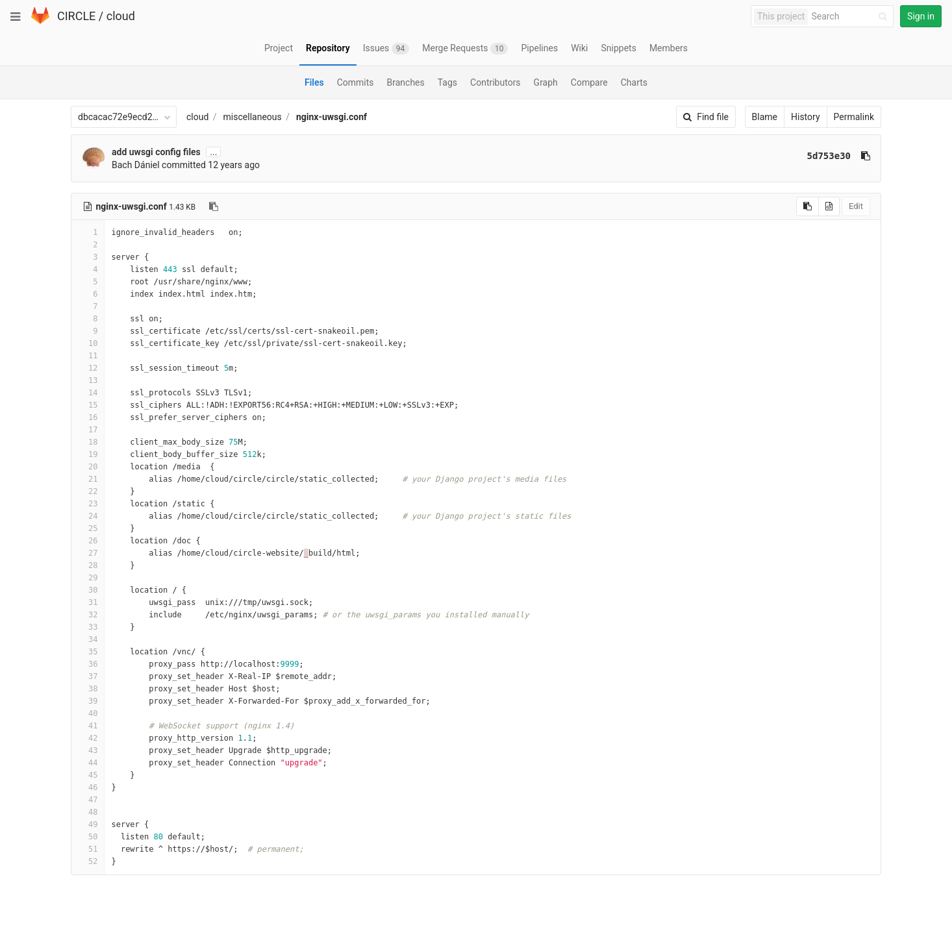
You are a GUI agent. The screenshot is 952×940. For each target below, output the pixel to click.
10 (87, 343)
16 (87, 417)
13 (87, 380)
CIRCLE (76, 16)
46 (87, 787)
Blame (764, 117)
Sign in (920, 16)
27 (87, 553)
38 (87, 688)
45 (87, 775)
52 (87, 861)
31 (87, 602)
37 (87, 676)
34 (87, 639)
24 (87, 516)
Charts (634, 82)
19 (87, 454)
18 (87, 442)
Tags (447, 82)
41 (87, 725)
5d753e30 (829, 156)
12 (87, 368)
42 (87, 738)
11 (87, 355)
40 (87, 713)
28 (87, 565)
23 (87, 503)
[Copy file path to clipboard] (213, 206)
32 (87, 614)
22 (87, 491)
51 (87, 849)
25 (87, 528)
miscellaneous (252, 117)
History (805, 117)
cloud (120, 16)
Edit (856, 206)
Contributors (495, 82)
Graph (546, 82)
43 (87, 750)
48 (87, 812)
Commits (355, 82)
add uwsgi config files (156, 152)
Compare (589, 82)
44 (87, 762)
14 (87, 392)
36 (87, 664)
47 (87, 799)
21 (87, 479)
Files (314, 82)
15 (87, 405)
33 (87, 627)
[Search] (851, 16)
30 (87, 590)
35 (87, 651)
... (213, 152)
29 (87, 577)
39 (87, 701)
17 (87, 429)
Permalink (854, 117)
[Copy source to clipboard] (807, 206)
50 (87, 836)
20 (87, 466)
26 (87, 540)
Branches (406, 82)
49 (87, 824)
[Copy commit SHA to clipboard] (865, 155)
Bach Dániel (136, 165)
